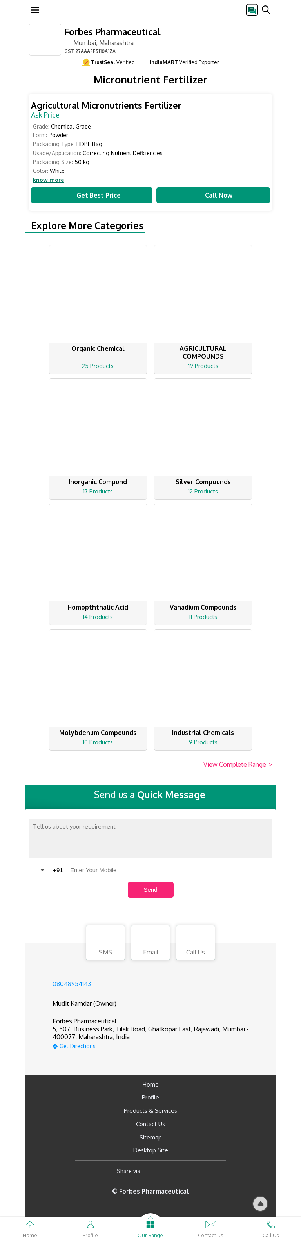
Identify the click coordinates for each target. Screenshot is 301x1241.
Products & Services (150, 1110)
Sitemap (151, 1137)
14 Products (98, 616)
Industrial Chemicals (203, 733)
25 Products (98, 366)
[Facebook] (152, 1171)
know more (48, 180)
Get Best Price (92, 195)
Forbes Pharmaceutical (112, 31)
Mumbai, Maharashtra (99, 42)
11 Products (203, 616)
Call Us (195, 944)
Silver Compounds (203, 482)
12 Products (203, 491)
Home (151, 1084)
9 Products (203, 742)
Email (150, 944)
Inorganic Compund (98, 482)
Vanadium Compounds (203, 607)
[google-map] (160, 1045)
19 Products (203, 366)
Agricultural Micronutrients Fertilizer (106, 105)
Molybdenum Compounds (97, 733)
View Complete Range (237, 764)
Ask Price (45, 115)
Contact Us (150, 1124)
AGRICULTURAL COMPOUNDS (203, 352)
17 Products (98, 491)
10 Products (98, 742)
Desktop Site (150, 1150)
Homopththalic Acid (97, 607)
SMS (105, 944)
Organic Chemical (98, 348)
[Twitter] (186, 1171)
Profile (150, 1097)
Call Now (213, 195)
